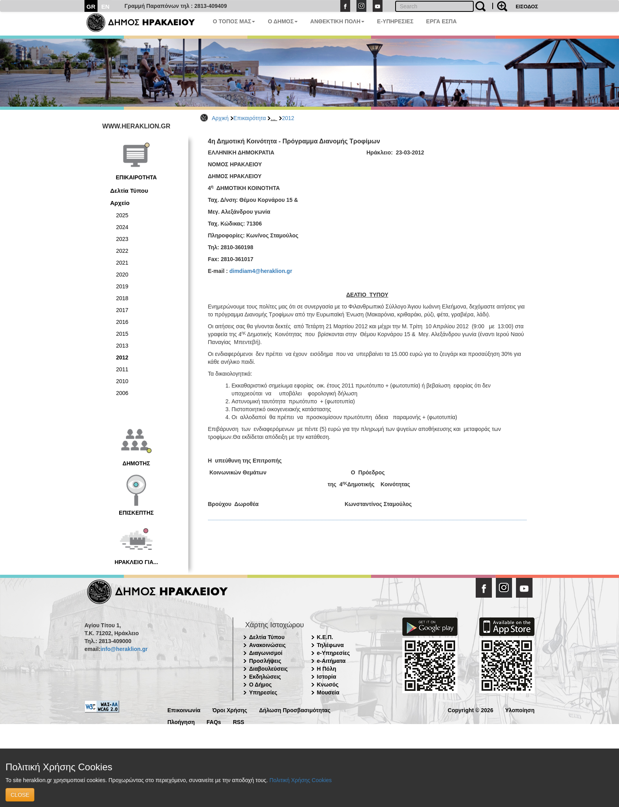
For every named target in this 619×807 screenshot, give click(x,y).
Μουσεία (328, 692)
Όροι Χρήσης (230, 709)
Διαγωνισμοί (265, 653)
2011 (122, 369)
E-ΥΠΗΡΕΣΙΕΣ (395, 21)
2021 (122, 263)
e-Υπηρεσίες (333, 653)
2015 (122, 334)
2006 (122, 393)
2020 (122, 274)
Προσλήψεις (265, 661)
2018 (122, 298)
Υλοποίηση (520, 709)
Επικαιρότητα (249, 118)
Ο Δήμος (260, 684)
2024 (122, 227)
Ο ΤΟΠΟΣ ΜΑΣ (234, 21)
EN (105, 6)
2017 (122, 310)
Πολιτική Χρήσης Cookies (300, 780)
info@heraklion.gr (123, 649)
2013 (122, 345)
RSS (238, 721)
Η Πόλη (326, 669)
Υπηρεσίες (263, 692)
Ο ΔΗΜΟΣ (282, 21)
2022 (122, 251)
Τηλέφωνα (330, 645)
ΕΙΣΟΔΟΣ (527, 6)
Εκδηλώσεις (265, 676)
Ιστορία (326, 676)
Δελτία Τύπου (129, 190)
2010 (122, 381)
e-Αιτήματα (331, 661)
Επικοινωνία (184, 709)
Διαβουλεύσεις (268, 669)
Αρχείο (119, 202)
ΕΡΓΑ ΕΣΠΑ (441, 21)
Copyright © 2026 (470, 709)
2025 (122, 215)
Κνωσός (328, 684)
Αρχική (220, 118)
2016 (122, 322)
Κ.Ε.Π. (325, 637)
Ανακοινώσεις (267, 645)
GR (91, 6)
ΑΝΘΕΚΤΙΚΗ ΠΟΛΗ (337, 21)
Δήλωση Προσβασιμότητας (294, 709)
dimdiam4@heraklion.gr (260, 271)
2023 (122, 239)
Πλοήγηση (181, 721)
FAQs (213, 721)
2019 (122, 286)
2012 (288, 118)
